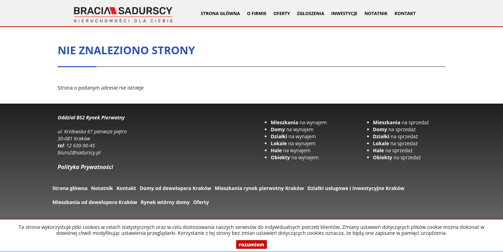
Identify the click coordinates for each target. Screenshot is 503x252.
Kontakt (404, 13)
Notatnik (375, 13)
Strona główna (220, 13)
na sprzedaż (401, 122)
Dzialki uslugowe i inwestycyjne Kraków (355, 188)
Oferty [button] (282, 13)
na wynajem (299, 122)
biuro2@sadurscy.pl (79, 152)
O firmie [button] (257, 13)
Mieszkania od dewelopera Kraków (94, 202)
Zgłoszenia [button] (310, 13)
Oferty (201, 202)
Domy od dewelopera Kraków (175, 188)
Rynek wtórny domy (165, 202)
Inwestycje (344, 13)
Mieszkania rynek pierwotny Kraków (259, 188)
